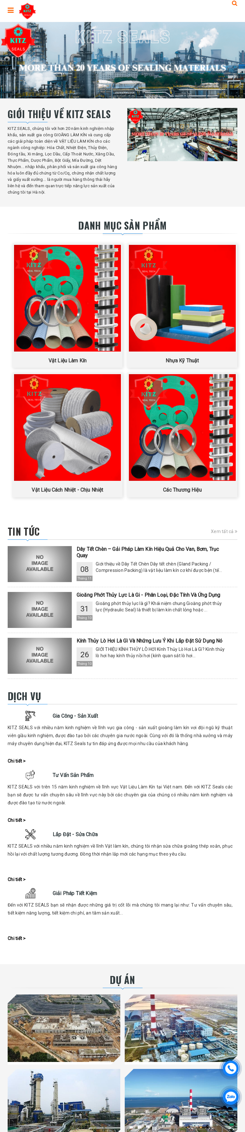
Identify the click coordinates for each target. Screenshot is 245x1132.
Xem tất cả (224, 531)
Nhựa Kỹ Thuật (182, 361)
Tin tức (24, 531)
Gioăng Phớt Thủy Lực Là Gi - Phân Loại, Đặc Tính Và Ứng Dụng (148, 595)
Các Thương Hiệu (182, 490)
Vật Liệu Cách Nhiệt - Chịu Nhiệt (67, 490)
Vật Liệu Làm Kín (67, 361)
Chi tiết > (17, 761)
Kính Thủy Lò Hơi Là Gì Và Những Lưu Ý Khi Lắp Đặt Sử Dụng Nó (150, 641)
